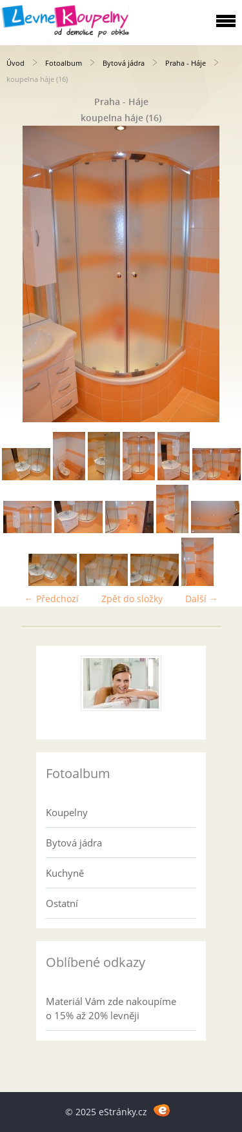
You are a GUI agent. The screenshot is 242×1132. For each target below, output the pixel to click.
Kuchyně (65, 872)
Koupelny (67, 812)
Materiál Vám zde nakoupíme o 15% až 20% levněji (111, 1008)
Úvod (15, 63)
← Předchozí (52, 598)
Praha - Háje (185, 63)
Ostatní (62, 903)
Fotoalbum (63, 63)
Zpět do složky (132, 598)
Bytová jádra (124, 63)
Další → (201, 598)
